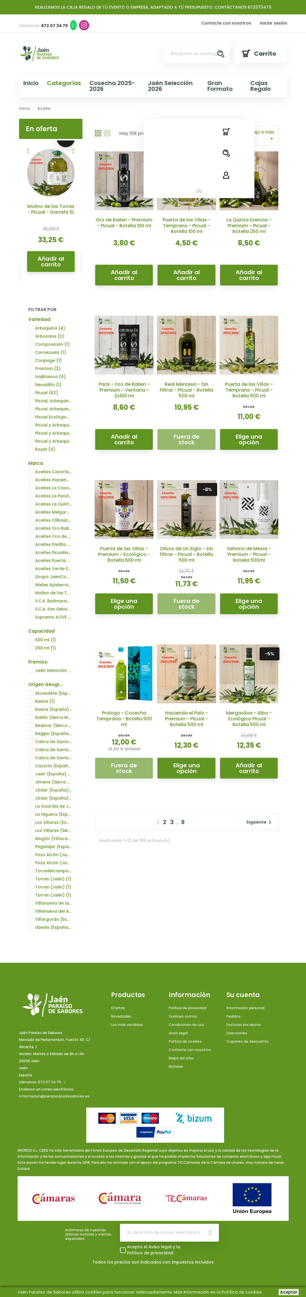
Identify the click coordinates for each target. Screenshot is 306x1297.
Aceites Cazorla (53, 472)
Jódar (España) (53, 790)
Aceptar (288, 1292)
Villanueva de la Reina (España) (53, 903)
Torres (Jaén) (53, 879)
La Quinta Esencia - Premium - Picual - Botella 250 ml (248, 226)
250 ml (45, 648)
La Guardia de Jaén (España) (53, 806)
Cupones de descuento (247, 1041)
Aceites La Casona (53, 488)
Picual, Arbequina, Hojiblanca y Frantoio (53, 401)
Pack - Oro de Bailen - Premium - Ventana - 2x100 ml (124, 390)
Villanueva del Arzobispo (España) (53, 911)
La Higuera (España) (53, 814)
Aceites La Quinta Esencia (53, 504)
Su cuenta (243, 995)
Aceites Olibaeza (53, 520)
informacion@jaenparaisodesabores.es (54, 1096)
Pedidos (233, 1016)
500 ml (45, 640)
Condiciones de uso (186, 1024)
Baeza (45, 701)
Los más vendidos (127, 1024)
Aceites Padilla (53, 545)
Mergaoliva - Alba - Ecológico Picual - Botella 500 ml (249, 719)
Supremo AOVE (53, 617)
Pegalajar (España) (53, 846)
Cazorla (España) (53, 766)
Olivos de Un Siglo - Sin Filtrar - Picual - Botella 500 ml (186, 554)
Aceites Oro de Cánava (53, 537)
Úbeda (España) (53, 927)
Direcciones (236, 1033)
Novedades (121, 1016)
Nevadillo (48, 385)
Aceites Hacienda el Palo (53, 480)
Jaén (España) (53, 774)
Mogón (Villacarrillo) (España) (53, 838)
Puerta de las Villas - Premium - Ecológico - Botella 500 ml (124, 554)
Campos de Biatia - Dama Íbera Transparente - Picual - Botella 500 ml (51, 217)
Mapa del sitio (181, 1058)
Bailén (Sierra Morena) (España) (53, 717)
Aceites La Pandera (53, 496)
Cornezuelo (50, 352)
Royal (45, 449)
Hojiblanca (50, 376)
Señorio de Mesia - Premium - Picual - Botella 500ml (249, 554)
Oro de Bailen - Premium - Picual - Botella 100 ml (124, 223)
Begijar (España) (53, 733)
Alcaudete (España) (53, 693)
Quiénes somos (183, 1016)
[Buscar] (196, 53)
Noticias (176, 1066)
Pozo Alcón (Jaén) (53, 855)
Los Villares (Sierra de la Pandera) (53, 830)
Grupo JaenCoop (53, 577)
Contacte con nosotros (226, 23)
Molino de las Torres (53, 593)
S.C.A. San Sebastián (53, 609)
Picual (46, 393)
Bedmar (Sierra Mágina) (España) (53, 725)
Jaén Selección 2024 (53, 671)
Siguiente (259, 822)
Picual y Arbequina (53, 425)
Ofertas (118, 1007)
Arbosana (49, 336)
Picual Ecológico (53, 417)
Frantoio (48, 368)
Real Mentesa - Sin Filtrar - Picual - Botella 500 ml (186, 390)
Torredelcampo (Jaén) (53, 871)
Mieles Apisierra (53, 585)
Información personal (245, 1007)
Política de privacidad (187, 1007)
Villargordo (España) (53, 919)
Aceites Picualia (53, 553)
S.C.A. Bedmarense (53, 601)
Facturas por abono (243, 1024)
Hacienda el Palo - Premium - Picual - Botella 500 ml (186, 719)
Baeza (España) (53, 709)
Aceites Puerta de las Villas (53, 561)
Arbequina (50, 328)
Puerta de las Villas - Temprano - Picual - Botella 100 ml (187, 226)
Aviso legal (178, 1033)
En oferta (41, 129)
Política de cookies (185, 1041)
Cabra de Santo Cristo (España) (53, 742)
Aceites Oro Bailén (53, 528)
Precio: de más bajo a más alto (246, 135)
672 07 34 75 (49, 1082)
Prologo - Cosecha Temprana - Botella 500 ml (124, 719)
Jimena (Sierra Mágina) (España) (53, 782)
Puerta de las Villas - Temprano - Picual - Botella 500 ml (249, 390)
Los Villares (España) (53, 822)
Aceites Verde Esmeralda (53, 569)
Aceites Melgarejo (53, 512)
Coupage (48, 360)
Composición (52, 344)
